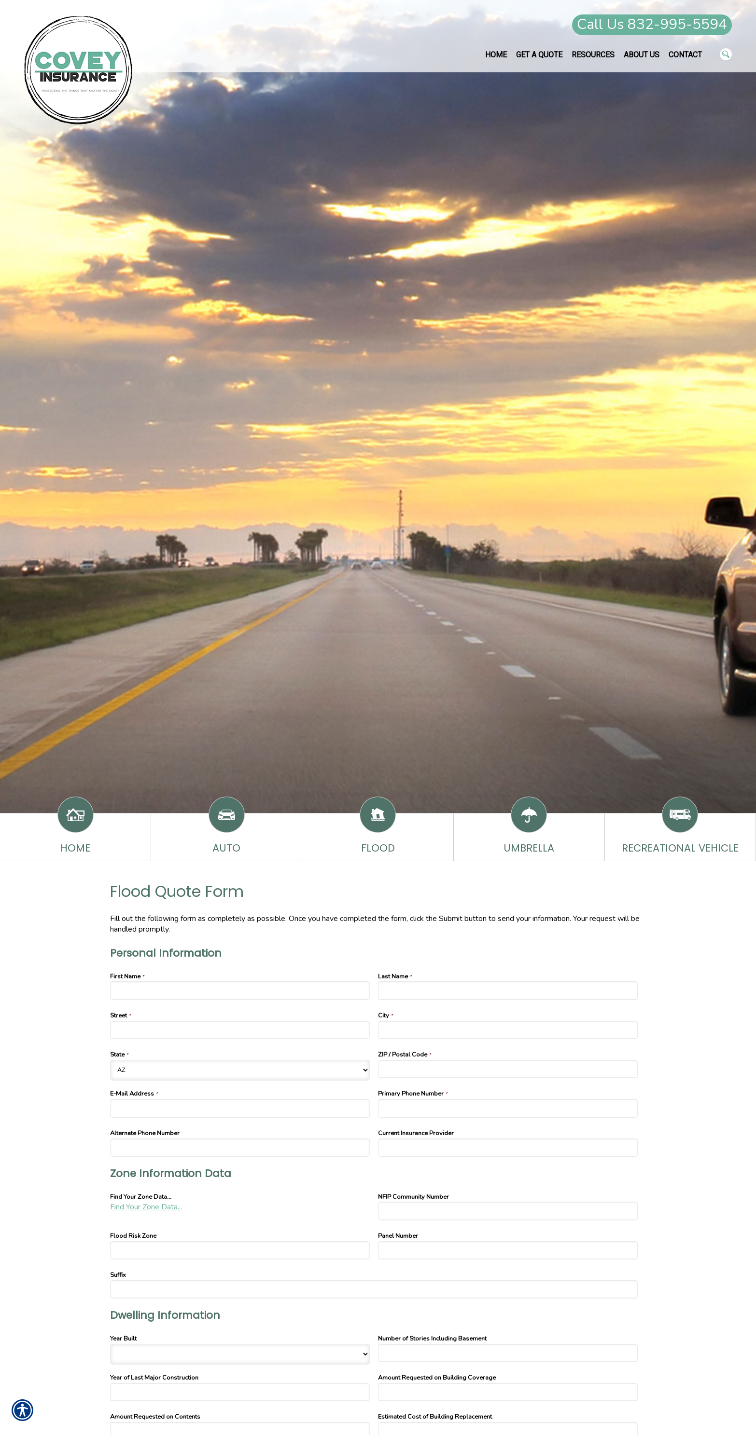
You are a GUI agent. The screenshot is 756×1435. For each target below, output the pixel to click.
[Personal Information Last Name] (508, 990)
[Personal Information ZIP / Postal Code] (508, 1069)
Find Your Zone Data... (146, 1207)
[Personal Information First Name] (240, 990)
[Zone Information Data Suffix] (374, 1289)
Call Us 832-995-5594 (652, 24)
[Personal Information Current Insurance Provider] (508, 1147)
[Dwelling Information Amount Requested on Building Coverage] (508, 1392)
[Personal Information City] (508, 1030)
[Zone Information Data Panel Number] (508, 1250)
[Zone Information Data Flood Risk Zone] (240, 1250)
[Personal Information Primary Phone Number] (508, 1108)
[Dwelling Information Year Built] (240, 1354)
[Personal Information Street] (240, 1030)
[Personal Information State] (240, 1070)
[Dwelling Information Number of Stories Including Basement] (508, 1353)
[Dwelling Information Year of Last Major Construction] (240, 1392)
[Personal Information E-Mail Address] (240, 1108)
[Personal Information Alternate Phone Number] (240, 1147)
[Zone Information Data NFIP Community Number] (508, 1211)
